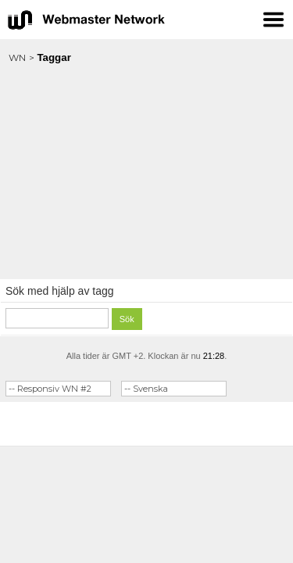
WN (17, 57)
